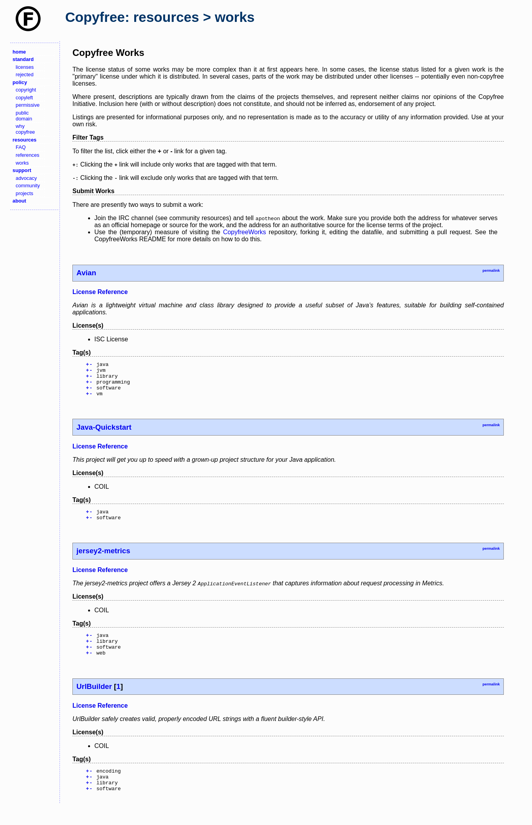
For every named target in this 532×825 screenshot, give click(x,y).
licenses (25, 67)
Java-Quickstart (103, 434)
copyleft (24, 97)
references (27, 155)
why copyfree (25, 129)
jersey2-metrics (103, 560)
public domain (24, 116)
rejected (25, 74)
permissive (28, 105)
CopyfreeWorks (244, 232)
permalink (491, 271)
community (28, 185)
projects (24, 193)
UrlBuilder (94, 700)
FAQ (21, 147)
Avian (86, 273)
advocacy (26, 178)
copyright (26, 90)
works (22, 163)
